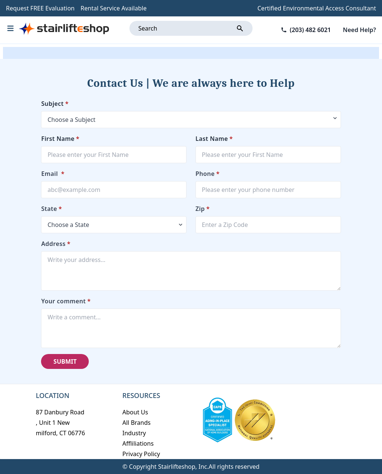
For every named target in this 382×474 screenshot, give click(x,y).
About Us (135, 412)
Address (56, 244)
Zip (202, 209)
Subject (54, 103)
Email (52, 174)
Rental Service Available (114, 8)
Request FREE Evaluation (40, 8)
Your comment (66, 301)
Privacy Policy (141, 454)
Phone (207, 174)
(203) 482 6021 (310, 30)
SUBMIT (64, 361)
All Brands (136, 422)
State (51, 209)
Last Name (214, 139)
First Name (60, 139)
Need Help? (359, 30)
